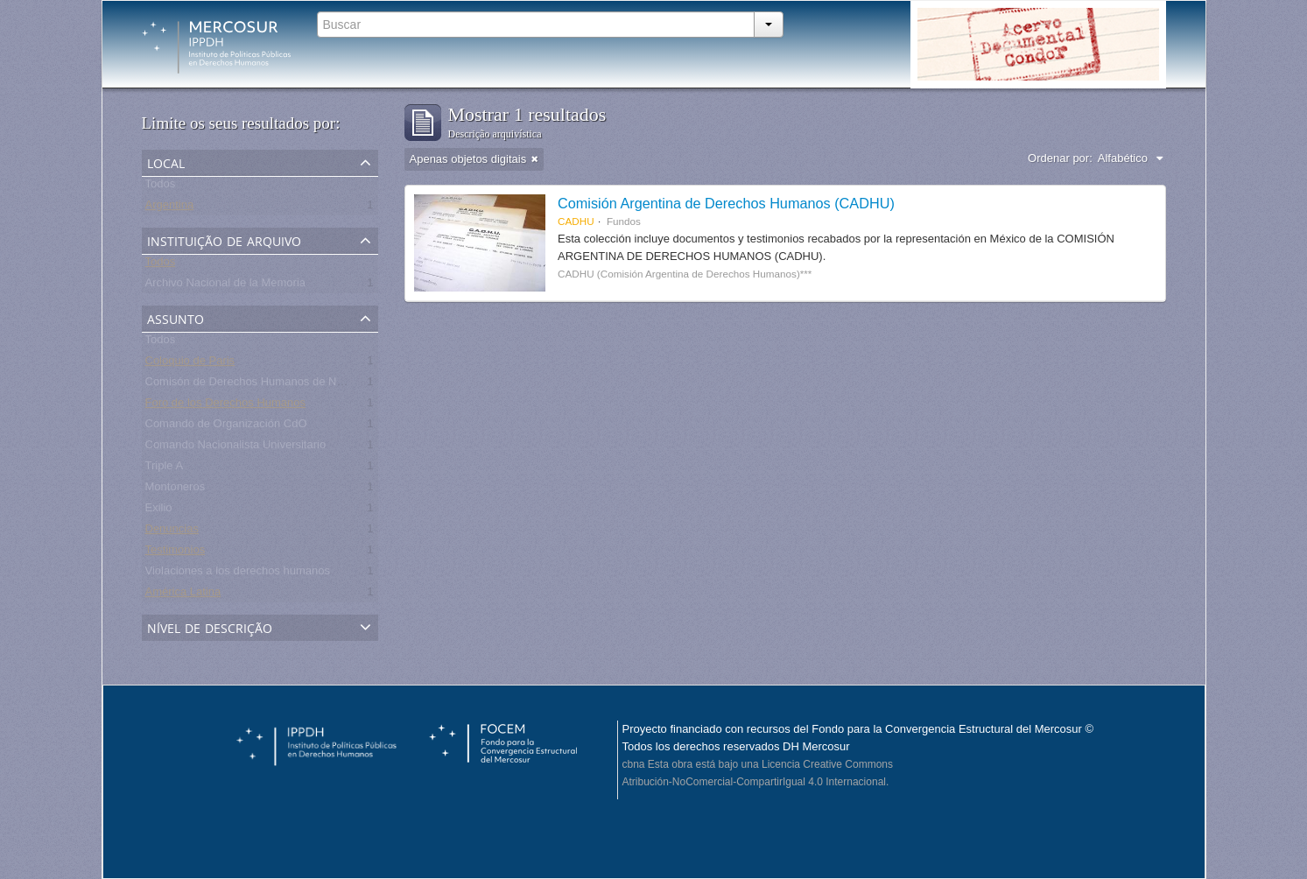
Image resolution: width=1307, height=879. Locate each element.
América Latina (183, 594)
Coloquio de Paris (190, 363)
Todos (160, 186)
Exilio (158, 510)
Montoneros (175, 489)
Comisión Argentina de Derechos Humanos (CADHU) (726, 203)
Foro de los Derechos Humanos (225, 405)
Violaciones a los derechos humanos (238, 573)
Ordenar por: (1060, 158)
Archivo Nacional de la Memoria (225, 285)
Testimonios (175, 552)
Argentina (169, 207)
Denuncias (172, 531)
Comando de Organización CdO (226, 426)
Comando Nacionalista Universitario (236, 447)
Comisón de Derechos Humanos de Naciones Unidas (280, 384)
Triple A (164, 468)
